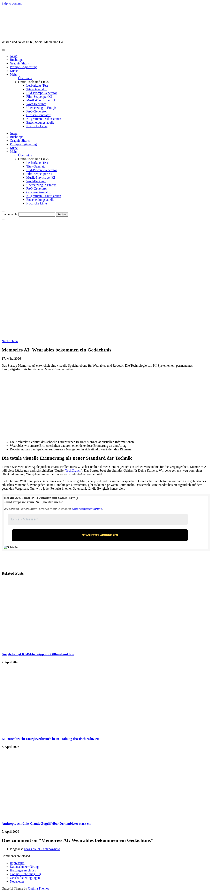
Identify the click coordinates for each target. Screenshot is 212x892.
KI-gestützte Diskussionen (43, 119)
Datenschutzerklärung (87, 508)
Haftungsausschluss (23, 870)
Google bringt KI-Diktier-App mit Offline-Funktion (38, 654)
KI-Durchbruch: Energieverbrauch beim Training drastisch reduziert (50, 738)
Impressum (17, 863)
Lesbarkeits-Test (37, 85)
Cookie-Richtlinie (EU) (25, 874)
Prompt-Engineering (23, 67)
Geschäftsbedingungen (25, 877)
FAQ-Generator (36, 111)
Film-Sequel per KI (39, 96)
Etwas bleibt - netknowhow (42, 849)
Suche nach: (10, 214)
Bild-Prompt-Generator (41, 93)
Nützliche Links (36, 126)
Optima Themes (38, 888)
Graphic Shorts (20, 63)
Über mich (25, 78)
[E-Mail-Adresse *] (98, 519)
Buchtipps (16, 59)
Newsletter (17, 881)
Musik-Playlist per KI (40, 100)
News (13, 56)
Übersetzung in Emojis (41, 107)
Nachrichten (10, 341)
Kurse (14, 70)
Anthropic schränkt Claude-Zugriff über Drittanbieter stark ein (46, 823)
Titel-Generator (36, 89)
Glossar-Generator (38, 115)
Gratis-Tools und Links (33, 82)
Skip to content (12, 3)
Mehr (13, 74)
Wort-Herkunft (36, 104)
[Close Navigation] (3, 219)
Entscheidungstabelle (40, 122)
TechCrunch (73, 470)
